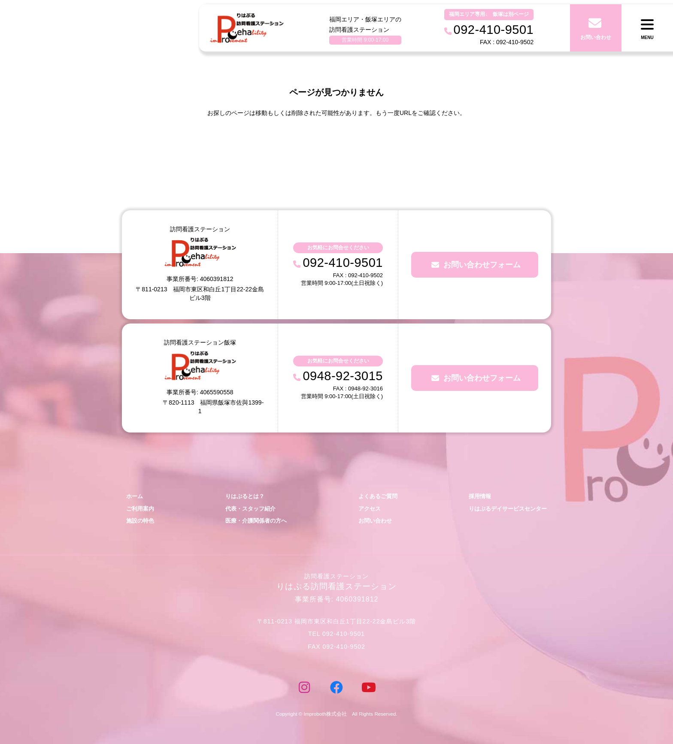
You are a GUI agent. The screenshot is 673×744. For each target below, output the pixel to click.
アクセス (369, 508)
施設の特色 (140, 520)
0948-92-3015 (343, 376)
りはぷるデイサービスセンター (508, 508)
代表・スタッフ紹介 (250, 508)
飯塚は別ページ (511, 14)
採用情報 (480, 496)
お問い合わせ (375, 520)
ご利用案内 (140, 508)
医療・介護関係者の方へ (256, 520)
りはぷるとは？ (244, 496)
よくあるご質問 (377, 496)
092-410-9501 (343, 262)
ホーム (134, 496)
